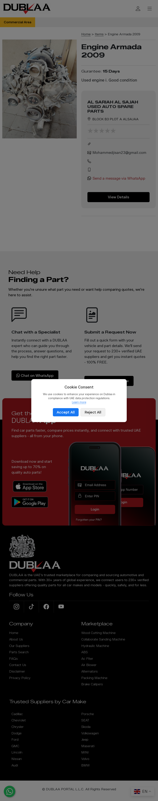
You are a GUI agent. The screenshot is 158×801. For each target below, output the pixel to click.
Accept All (66, 412)
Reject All (93, 412)
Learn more (79, 402)
